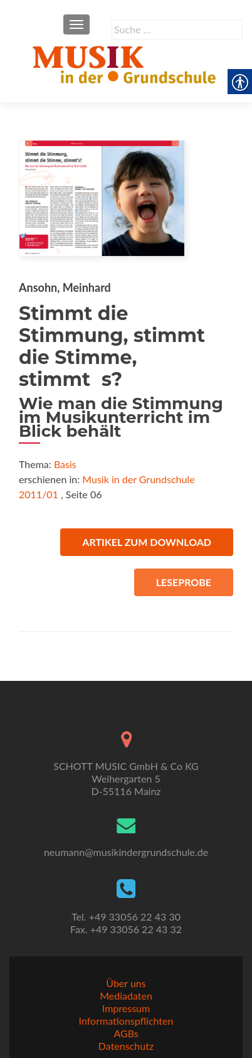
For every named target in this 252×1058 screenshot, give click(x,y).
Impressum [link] (126, 1008)
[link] (126, 63)
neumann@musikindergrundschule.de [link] (126, 852)
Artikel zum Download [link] (146, 542)
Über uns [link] (125, 983)
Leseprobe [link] (183, 582)
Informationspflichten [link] (126, 1021)
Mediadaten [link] (126, 996)
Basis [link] (65, 464)
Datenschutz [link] (126, 1046)
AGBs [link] (125, 1033)
